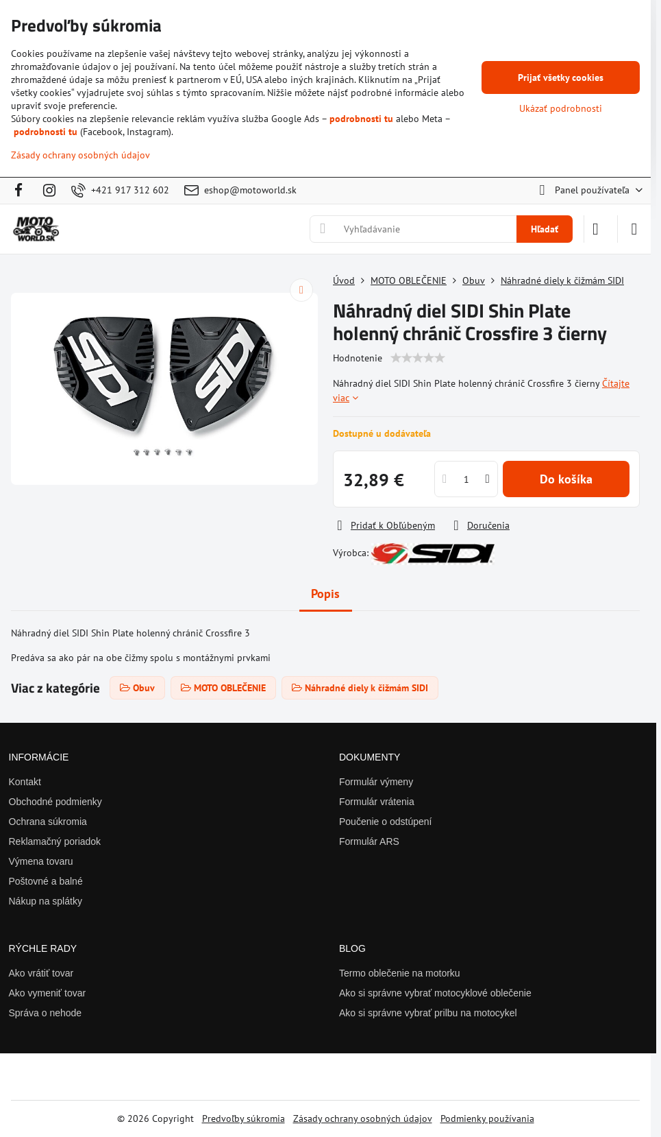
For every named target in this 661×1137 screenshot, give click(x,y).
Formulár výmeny (376, 781)
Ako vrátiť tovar (41, 973)
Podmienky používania (487, 1118)
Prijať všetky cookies (560, 77)
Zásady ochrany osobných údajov (362, 1118)
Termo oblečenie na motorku (399, 973)
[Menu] (634, 229)
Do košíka (566, 479)
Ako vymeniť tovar (47, 993)
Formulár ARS (369, 841)
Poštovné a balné (46, 881)
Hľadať (544, 229)
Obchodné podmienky (55, 801)
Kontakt (25, 781)
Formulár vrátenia (376, 801)
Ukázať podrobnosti (560, 108)
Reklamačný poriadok (55, 841)
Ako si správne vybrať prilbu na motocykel (428, 1012)
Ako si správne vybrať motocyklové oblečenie (435, 993)
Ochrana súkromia (48, 821)
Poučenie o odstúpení (385, 821)
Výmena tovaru (41, 861)
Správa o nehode (45, 1012)
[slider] (417, 357)
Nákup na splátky (45, 901)
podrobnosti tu (361, 118)
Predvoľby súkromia (243, 1118)
